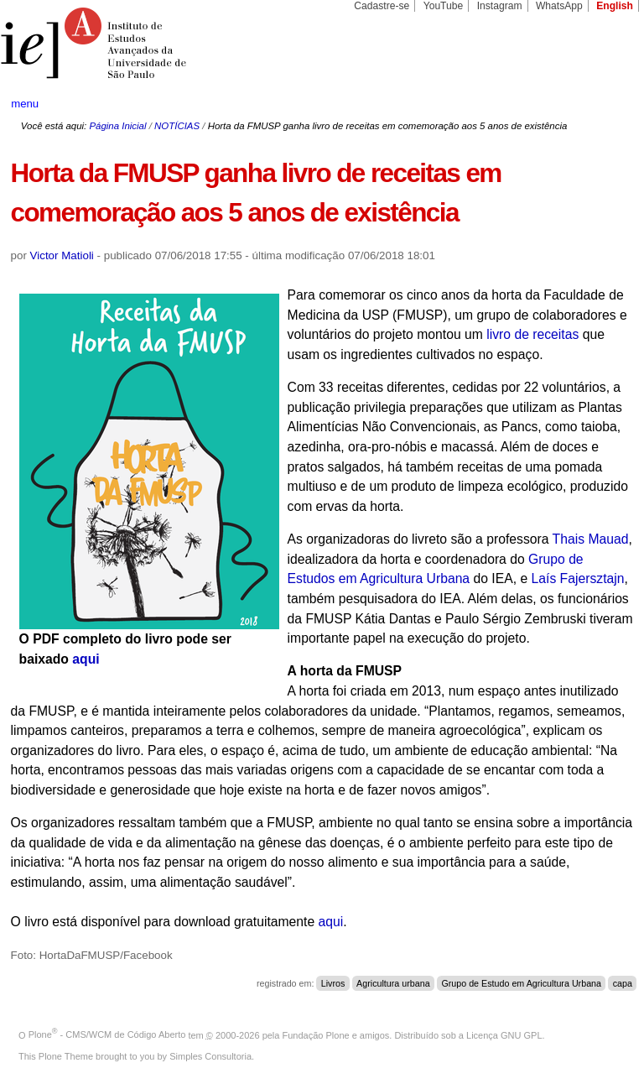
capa (622, 983)
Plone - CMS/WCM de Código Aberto (107, 1034)
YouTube (443, 6)
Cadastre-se (381, 6)
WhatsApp (559, 6)
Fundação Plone (316, 1034)
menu (25, 103)
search (598, 104)
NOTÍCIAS (177, 126)
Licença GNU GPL (504, 1034)
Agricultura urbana (393, 983)
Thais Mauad (591, 539)
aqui (85, 659)
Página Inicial (117, 126)
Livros (333, 983)
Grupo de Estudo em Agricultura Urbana (521, 983)
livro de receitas (532, 334)
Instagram (499, 6)
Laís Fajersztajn (578, 578)
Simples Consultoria (210, 1056)
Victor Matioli (62, 255)
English (614, 6)
